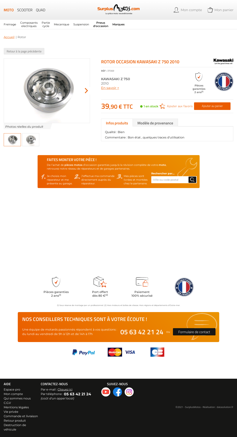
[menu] (86, 24)
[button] (12, 139)
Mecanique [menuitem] (59, 24)
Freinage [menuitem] (10, 24)
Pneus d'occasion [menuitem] (96, 24)
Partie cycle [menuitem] (44, 24)
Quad (40, 10)
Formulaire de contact (194, 331)
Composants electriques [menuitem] (28, 24)
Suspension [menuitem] (77, 24)
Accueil (9, 37)
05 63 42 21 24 (141, 332)
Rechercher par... (163, 173)
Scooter (24, 10)
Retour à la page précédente (24, 51)
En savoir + (110, 88)
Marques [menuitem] (113, 24)
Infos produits (117, 123)
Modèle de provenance (155, 123)
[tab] (117, 122)
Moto (9, 10)
